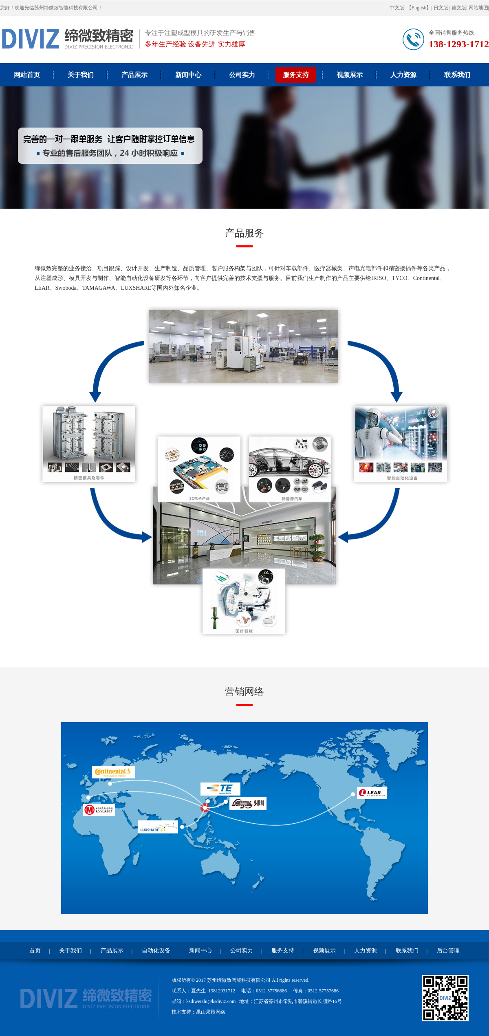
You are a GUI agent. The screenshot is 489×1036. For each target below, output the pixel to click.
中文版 (397, 8)
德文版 (459, 8)
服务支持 (296, 74)
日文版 (441, 8)
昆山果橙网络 (210, 1012)
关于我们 (81, 74)
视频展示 (350, 74)
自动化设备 (156, 951)
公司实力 (242, 74)
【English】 (419, 8)
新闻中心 (188, 74)
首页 (35, 951)
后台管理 (448, 951)
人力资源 (403, 74)
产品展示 (134, 74)
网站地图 (478, 8)
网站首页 (27, 74)
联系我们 (457, 74)
